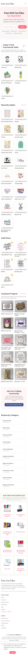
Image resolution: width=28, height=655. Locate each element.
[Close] (17, 652)
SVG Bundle (4, 604)
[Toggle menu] (25, 3)
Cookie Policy (4, 623)
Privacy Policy (4, 618)
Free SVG (3, 600)
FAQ (2, 607)
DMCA (2, 625)
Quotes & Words (22, 31)
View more (23, 293)
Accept (12, 652)
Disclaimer (3, 628)
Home (2, 597)
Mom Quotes (9, 33)
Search (22, 27)
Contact (3, 609)
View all (25, 46)
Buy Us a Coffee (6, 611)
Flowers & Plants (5, 31)
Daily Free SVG (5, 602)
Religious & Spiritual (18, 33)
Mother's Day (14, 31)
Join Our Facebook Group (14, 404)
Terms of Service (5, 620)
